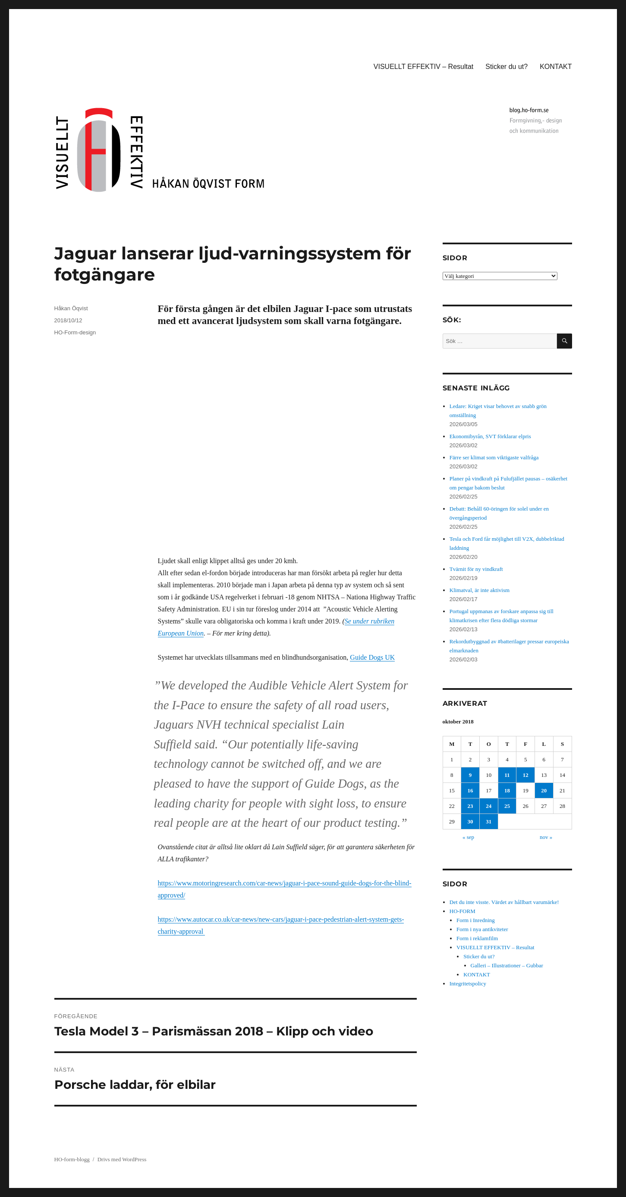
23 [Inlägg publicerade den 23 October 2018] (470, 806)
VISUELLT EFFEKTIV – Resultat (424, 66)
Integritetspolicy (468, 983)
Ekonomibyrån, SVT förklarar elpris (490, 436)
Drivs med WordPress (122, 1159)
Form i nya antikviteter (482, 929)
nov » (546, 837)
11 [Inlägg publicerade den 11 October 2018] (507, 775)
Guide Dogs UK (372, 657)
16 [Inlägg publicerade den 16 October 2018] (470, 790)
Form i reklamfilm (477, 938)
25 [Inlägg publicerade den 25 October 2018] (507, 806)
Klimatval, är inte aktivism (480, 590)
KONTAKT (556, 66)
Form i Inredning (475, 920)
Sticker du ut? (506, 66)
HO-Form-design (75, 332)
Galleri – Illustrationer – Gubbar (507, 965)
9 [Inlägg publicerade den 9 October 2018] (470, 775)
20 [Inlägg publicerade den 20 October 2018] (544, 790)
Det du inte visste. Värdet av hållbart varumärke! (504, 902)
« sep (468, 837)
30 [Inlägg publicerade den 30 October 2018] (470, 821)
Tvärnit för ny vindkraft (476, 569)
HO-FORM (462, 911)
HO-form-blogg (72, 1159)
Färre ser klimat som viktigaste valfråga (494, 457)
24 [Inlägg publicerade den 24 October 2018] (488, 806)
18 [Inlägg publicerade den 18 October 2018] (507, 790)
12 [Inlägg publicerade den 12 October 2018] (525, 775)
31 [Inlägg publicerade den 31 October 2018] (488, 821)
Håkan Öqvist (71, 308)
